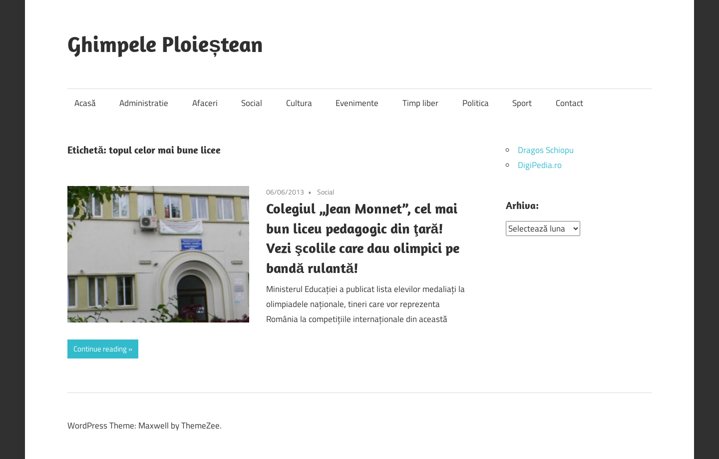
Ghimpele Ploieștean (165, 44)
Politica (475, 103)
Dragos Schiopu (546, 150)
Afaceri (205, 103)
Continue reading (100, 348)
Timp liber (420, 103)
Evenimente (357, 103)
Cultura (299, 103)
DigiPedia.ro (540, 165)
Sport (522, 103)
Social (251, 103)
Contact (569, 103)
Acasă (85, 103)
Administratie (143, 103)
